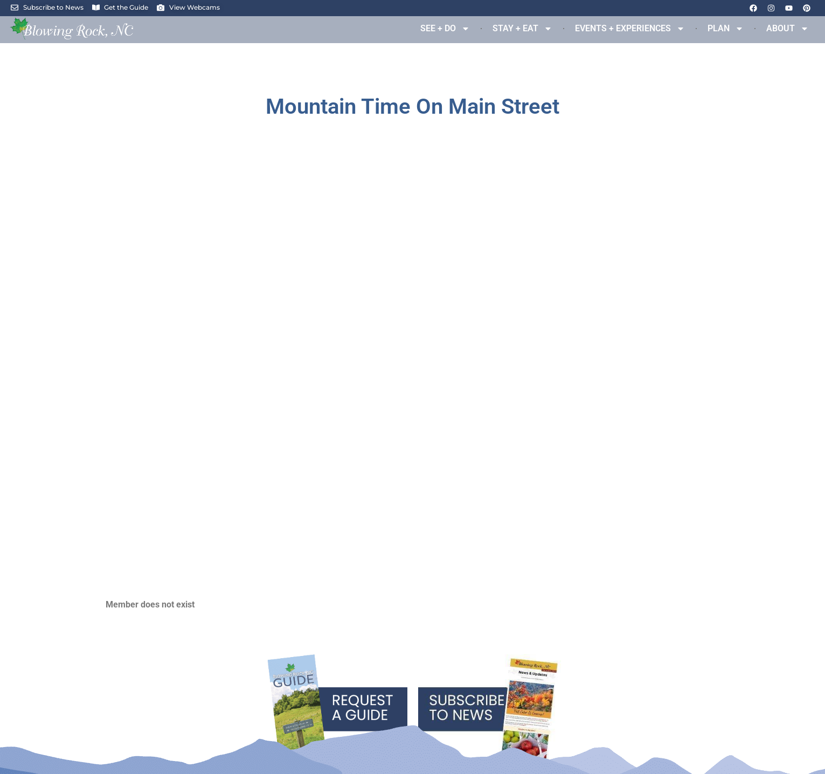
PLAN (726, 28)
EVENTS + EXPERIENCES (630, 28)
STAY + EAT (522, 28)
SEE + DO (445, 28)
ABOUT (787, 28)
